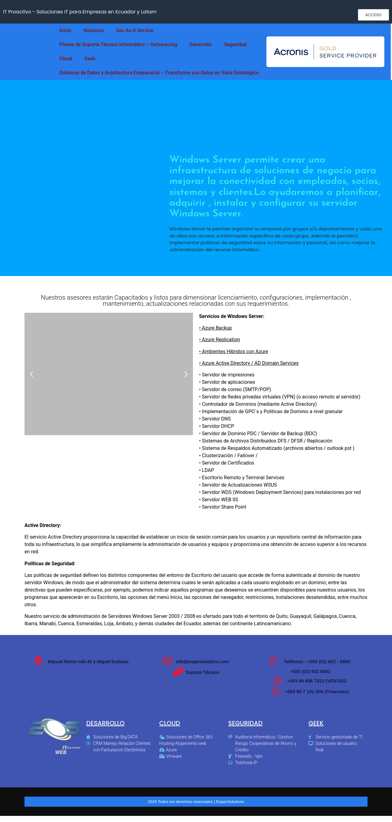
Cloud (65, 59)
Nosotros (94, 30)
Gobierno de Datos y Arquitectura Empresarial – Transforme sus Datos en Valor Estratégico (159, 73)
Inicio (65, 30)
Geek (90, 59)
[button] (373, 15)
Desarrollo (201, 44)
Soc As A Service (134, 30)
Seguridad (235, 44)
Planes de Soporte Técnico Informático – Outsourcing (118, 44)
